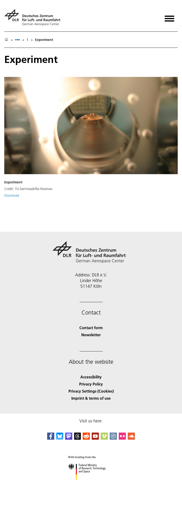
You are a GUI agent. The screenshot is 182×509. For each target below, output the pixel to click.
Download (11, 195)
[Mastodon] (68, 438)
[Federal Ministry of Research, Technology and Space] (91, 484)
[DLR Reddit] (86, 438)
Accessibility (91, 376)
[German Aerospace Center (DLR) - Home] (34, 17)
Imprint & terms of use (91, 398)
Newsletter (91, 334)
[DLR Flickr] (122, 438)
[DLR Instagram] (113, 438)
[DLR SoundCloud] (131, 438)
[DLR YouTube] (95, 438)
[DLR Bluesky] (59, 438)
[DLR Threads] (77, 438)
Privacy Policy (91, 383)
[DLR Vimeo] (104, 438)
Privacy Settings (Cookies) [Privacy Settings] (91, 391)
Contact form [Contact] (91, 327)
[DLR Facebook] (50, 438)
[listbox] (17, 40)
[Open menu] (169, 17)
